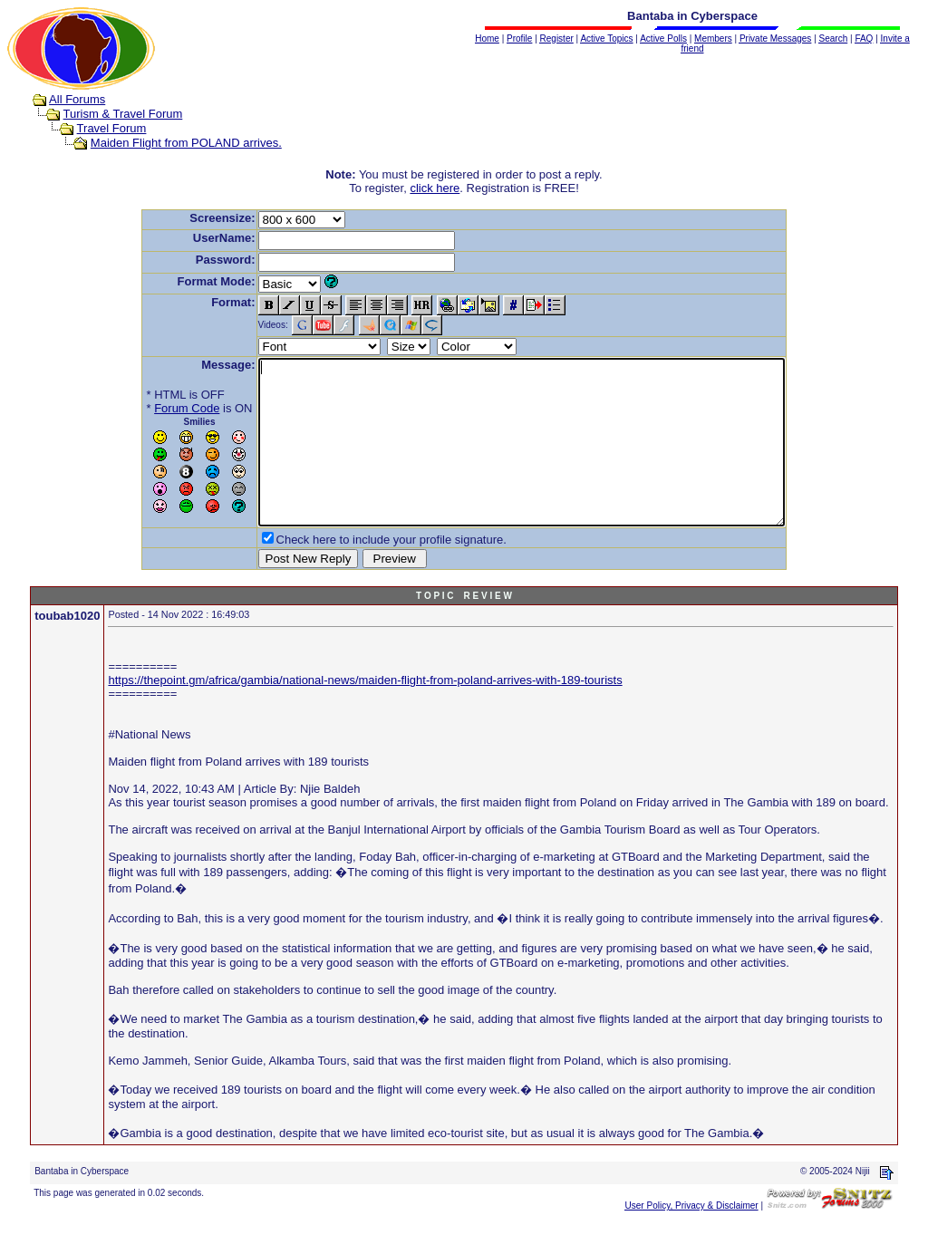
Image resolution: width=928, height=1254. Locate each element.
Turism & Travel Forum (123, 114)
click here (434, 188)
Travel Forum (112, 128)
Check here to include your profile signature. (360, 572)
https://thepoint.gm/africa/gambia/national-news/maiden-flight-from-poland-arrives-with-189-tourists (365, 712)
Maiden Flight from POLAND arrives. (186, 143)
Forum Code (155, 408)
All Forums (77, 99)
